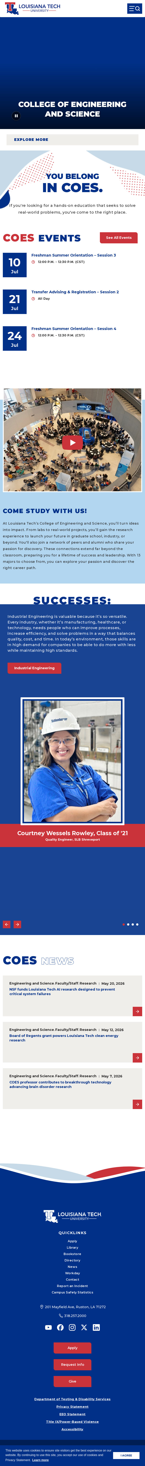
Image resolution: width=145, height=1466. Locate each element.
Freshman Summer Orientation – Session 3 (73, 255)
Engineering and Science (31, 983)
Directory (72, 1260)
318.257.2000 (75, 1316)
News (72, 1267)
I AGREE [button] (126, 1455)
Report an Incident (72, 1286)
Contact (72, 1279)
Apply (72, 1241)
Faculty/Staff (66, 983)
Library (72, 1247)
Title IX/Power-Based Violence (72, 1422)
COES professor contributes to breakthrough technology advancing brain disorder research (60, 1084)
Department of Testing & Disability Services (72, 1399)
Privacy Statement (72, 1407)
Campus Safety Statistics (72, 1292)
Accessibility (72, 1429)
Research (88, 983)
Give (72, 1381)
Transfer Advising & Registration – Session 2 (75, 292)
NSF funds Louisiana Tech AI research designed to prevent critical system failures (62, 991)
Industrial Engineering (34, 668)
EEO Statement (72, 1414)
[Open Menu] (134, 8)
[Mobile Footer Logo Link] (72, 1214)
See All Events (119, 238)
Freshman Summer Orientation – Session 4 (73, 328)
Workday (72, 1273)
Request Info (72, 1365)
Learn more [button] (40, 1460)
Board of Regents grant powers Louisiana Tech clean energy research (63, 1038)
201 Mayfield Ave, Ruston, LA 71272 (75, 1307)
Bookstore (72, 1254)
